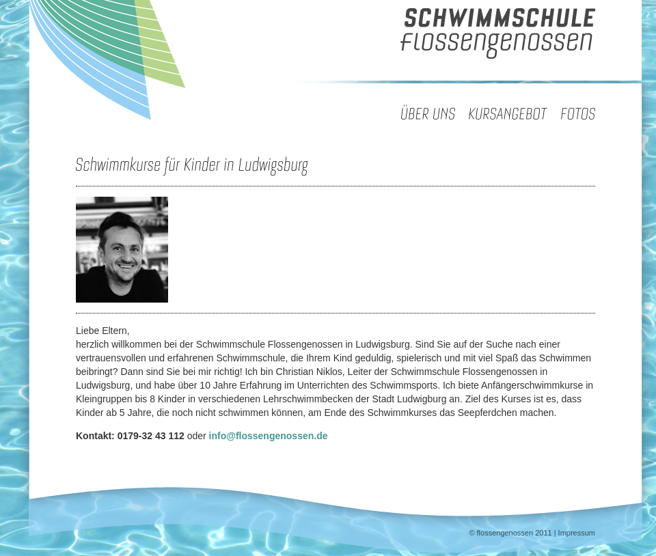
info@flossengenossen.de (268, 435)
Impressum (576, 533)
